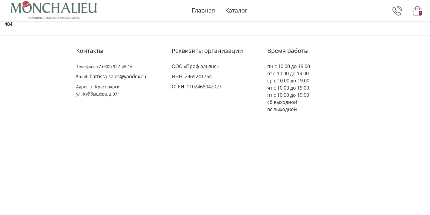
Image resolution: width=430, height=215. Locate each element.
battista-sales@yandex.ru (118, 76)
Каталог (236, 10)
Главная (203, 10)
